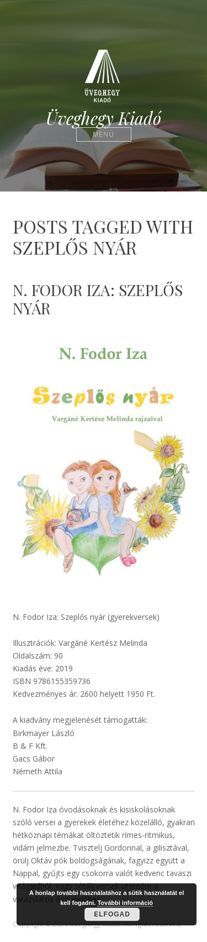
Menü (103, 134)
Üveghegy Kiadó (103, 118)
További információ (125, 902)
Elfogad (112, 914)
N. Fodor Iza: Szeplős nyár (98, 299)
